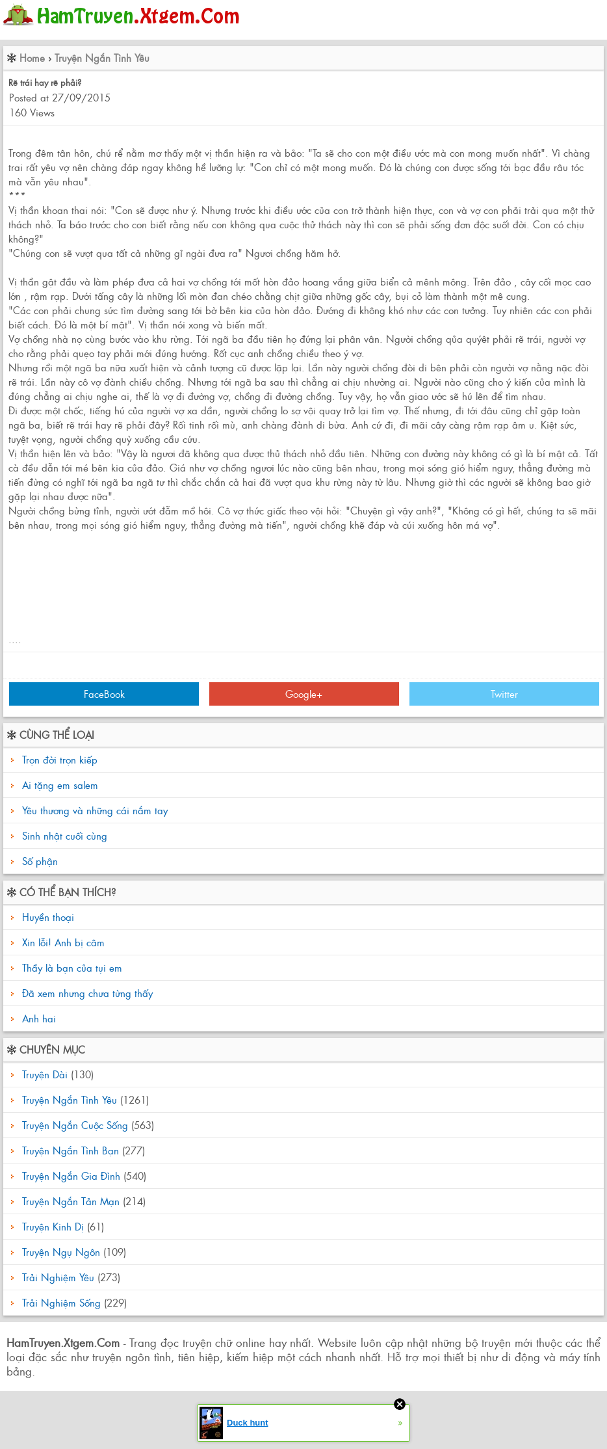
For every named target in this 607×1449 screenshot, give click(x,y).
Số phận (40, 860)
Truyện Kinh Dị (53, 1226)
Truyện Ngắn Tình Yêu (102, 57)
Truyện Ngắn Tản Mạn (71, 1200)
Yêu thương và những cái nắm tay (95, 810)
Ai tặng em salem (60, 784)
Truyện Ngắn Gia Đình (71, 1175)
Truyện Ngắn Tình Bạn (70, 1150)
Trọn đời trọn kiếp (59, 759)
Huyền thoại (46, 916)
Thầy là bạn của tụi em (70, 967)
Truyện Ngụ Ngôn (61, 1251)
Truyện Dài (45, 1074)
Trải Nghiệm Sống (61, 1302)
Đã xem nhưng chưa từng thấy (86, 992)
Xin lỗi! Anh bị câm (62, 942)
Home (32, 57)
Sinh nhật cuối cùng (64, 835)
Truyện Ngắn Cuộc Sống (75, 1124)
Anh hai (37, 1018)
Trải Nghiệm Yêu (58, 1277)
